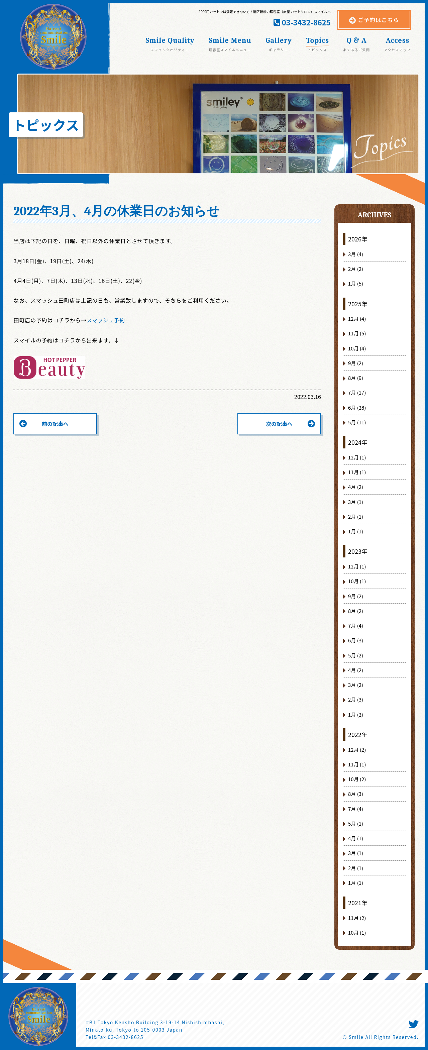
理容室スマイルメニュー (230, 49)
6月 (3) (355, 640)
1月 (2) (355, 714)
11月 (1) (357, 472)
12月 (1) (357, 457)
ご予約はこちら (378, 20)
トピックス (317, 49)
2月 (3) (355, 699)
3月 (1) (355, 501)
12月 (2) (357, 749)
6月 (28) (357, 407)
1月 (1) (355, 531)
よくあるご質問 (356, 49)
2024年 (357, 442)
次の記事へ (279, 424)
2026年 (357, 238)
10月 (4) (357, 348)
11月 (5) (357, 333)
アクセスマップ (397, 49)
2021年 (357, 902)
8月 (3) (355, 793)
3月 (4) (355, 253)
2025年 (357, 303)
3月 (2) (355, 684)
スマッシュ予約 (106, 320)
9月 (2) (355, 362)
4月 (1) (355, 838)
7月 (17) (357, 392)
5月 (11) (357, 422)
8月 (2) (355, 610)
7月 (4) (355, 625)
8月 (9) (355, 377)
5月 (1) (355, 823)
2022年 (357, 734)
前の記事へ (55, 424)
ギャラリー (278, 49)
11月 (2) (357, 917)
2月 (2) (355, 268)
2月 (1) (355, 516)
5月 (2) (355, 655)
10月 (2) (357, 778)
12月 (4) (357, 318)
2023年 (357, 551)
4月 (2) (355, 486)
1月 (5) (355, 283)
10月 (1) (357, 581)
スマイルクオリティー (170, 49)
